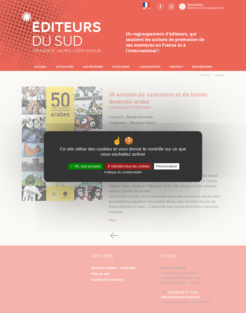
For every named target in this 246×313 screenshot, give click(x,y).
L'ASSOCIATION (149, 66)
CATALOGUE (120, 66)
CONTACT (176, 66)
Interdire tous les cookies (128, 166)
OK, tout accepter (85, 166)
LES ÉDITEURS (93, 66)
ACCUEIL (40, 66)
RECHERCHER (202, 66)
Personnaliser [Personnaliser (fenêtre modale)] (166, 166)
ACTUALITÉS (64, 66)
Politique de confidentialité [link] (123, 172)
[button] (147, 8)
